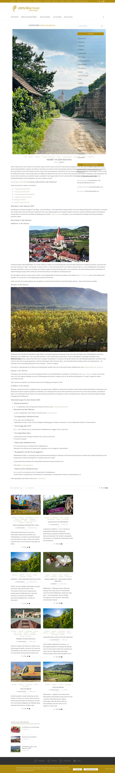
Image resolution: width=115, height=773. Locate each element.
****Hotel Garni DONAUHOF (22, 192)
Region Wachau (37, 1)
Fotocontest (82, 68)
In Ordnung (77, 769)
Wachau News (45, 17)
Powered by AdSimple (109, 768)
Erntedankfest (82, 64)
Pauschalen (68, 17)
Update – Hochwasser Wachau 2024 (26, 579)
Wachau (80, 128)
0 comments (30, 488)
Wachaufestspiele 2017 (96, 187)
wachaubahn (82, 135)
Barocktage (81, 57)
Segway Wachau (87, 374)
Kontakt (13, 1)
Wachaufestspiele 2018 (89, 176)
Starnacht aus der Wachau (86, 120)
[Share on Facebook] (101, 488)
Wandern (81, 142)
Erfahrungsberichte (83, 61)
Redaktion (61, 162)
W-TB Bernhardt (84, 275)
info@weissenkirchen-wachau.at (93, 367)
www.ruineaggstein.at (26, 465)
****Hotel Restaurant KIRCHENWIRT (24, 194)
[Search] (103, 17)
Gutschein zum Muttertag (30, 727)
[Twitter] (99, 1)
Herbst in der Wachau (59, 159)
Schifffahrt (81, 109)
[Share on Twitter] (103, 488)
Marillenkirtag (82, 94)
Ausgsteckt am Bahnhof (58, 522)
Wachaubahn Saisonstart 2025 (26, 525)
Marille (80, 90)
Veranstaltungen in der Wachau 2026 (29, 747)
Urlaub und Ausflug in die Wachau (58, 637)
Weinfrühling (82, 150)
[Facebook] (39, 760)
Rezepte (80, 102)
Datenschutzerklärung (81, 1)
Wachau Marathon (83, 131)
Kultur (80, 87)
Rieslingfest (81, 105)
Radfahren (81, 98)
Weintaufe (81, 157)
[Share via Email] (106, 488)
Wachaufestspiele (83, 139)
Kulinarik (80, 83)
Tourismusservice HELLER (21, 202)
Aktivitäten (81, 42)
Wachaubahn (25, 689)
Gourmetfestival (83, 75)
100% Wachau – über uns (51, 1)
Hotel (80, 79)
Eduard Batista (81, 169)
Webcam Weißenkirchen (24, 1)
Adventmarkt (82, 38)
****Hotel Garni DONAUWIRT (22, 189)
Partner (61, 1)
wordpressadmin (20, 527)
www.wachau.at (41, 478)
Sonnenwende (82, 113)
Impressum (69, 1)
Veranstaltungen (83, 124)
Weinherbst (81, 154)
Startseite (15, 17)
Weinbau (80, 146)
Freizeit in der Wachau (25, 639)
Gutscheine (57, 17)
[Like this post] (99, 488)
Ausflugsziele (82, 53)
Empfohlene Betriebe (28, 17)
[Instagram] (101, 1)
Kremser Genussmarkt (29, 737)
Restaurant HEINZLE (20, 200)
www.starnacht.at (51, 413)
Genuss (80, 72)
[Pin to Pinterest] (27, 547)
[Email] (103, 1)
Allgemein (81, 46)
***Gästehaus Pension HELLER (22, 197)
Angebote (81, 49)
